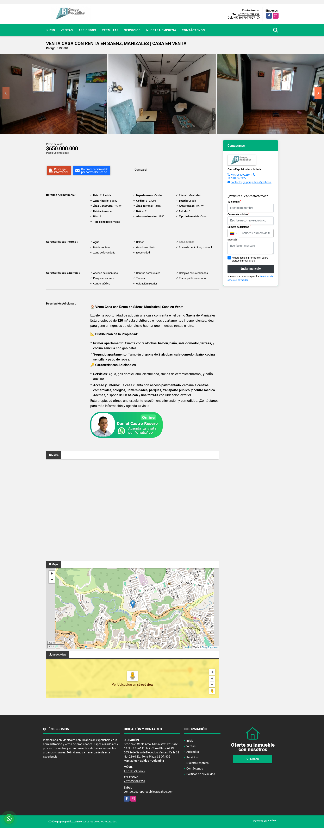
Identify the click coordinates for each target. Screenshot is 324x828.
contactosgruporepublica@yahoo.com (253, 182)
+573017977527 (244, 17)
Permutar (110, 30)
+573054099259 (249, 14)
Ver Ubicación (122, 684)
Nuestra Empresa (161, 30)
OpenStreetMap (210, 647)
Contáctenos (193, 30)
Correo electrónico (238, 214)
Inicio (50, 30)
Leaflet (187, 647)
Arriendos (87, 30)
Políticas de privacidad (200, 774)
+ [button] (51, 574)
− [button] (51, 580)
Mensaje (233, 239)
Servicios (132, 30)
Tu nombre (234, 201)
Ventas (67, 30)
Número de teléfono (239, 226)
